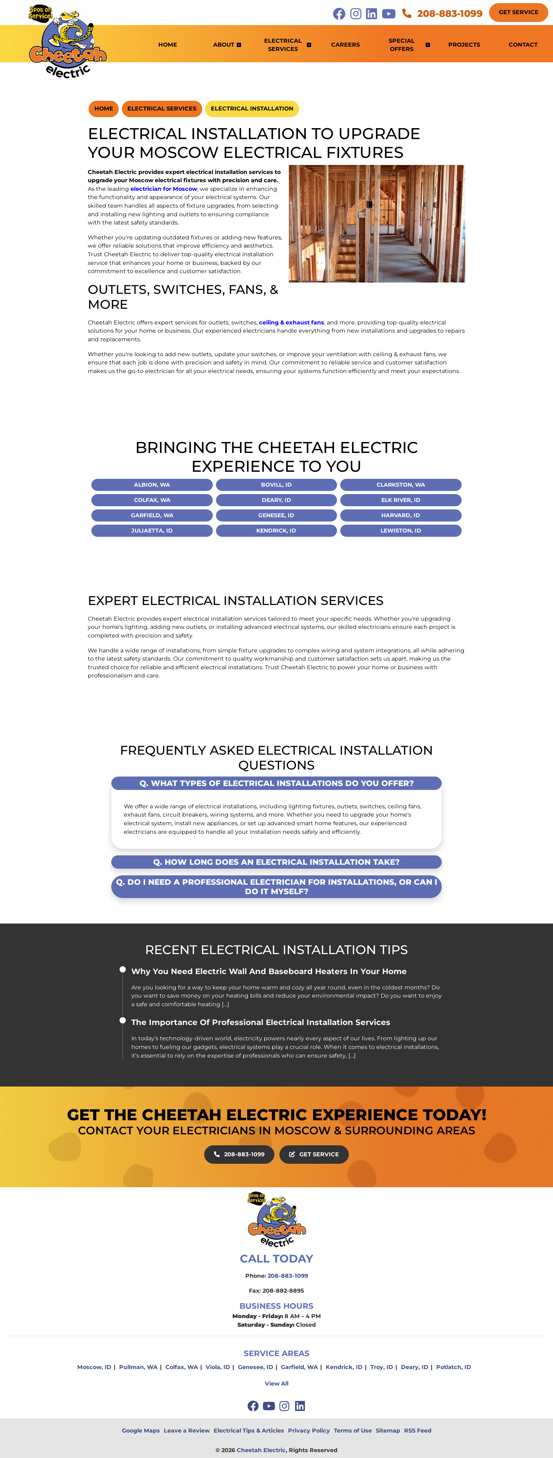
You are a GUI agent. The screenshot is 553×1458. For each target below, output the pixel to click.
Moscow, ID (94, 1367)
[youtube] (269, 1405)
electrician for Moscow (164, 188)
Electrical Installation (252, 108)
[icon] (340, 16)
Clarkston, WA (401, 484)
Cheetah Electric (261, 1450)
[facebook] (254, 1405)
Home (103, 108)
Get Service (518, 12)
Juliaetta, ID (152, 530)
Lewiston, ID (401, 530)
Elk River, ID (401, 500)
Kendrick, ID (276, 530)
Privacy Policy (309, 1430)
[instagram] (285, 1405)
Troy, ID (381, 1367)
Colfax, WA (152, 500)
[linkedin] (300, 1405)
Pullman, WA (138, 1367)
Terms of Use (353, 1430)
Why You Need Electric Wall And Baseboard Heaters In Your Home (269, 971)
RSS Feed (418, 1430)
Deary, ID (276, 500)
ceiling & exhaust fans (291, 322)
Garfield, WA (152, 515)
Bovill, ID (276, 484)
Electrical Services (161, 108)
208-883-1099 (442, 13)
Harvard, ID (400, 515)
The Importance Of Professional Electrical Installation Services (260, 1022)
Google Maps (141, 1430)
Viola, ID (218, 1367)
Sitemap (388, 1430)
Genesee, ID (276, 515)
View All (276, 1383)
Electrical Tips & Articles (249, 1430)
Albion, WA (152, 484)
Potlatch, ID (453, 1367)
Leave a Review (187, 1430)
